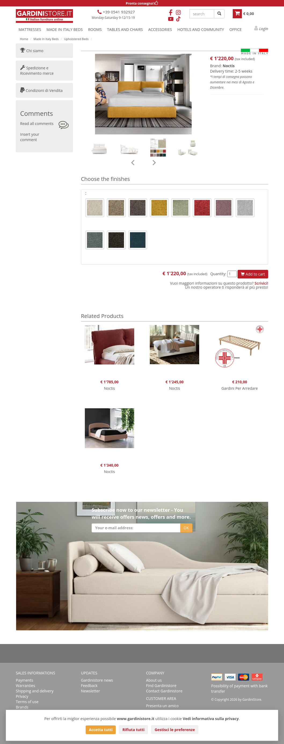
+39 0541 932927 (118, 12)
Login (263, 28)
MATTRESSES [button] (30, 29)
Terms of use (27, 701)
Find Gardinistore (161, 685)
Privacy (22, 696)
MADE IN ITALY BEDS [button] (64, 29)
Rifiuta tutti (133, 729)
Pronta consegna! (142, 3)
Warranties (25, 685)
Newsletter (90, 690)
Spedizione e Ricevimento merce (37, 70)
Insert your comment (29, 137)
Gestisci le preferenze (175, 729)
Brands (22, 707)
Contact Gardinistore (164, 690)
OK (186, 527)
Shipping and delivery (34, 690)
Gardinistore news (97, 680)
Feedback (89, 685)
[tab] (174, 193)
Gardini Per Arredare (239, 388)
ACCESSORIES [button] (160, 29)
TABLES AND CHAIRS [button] (125, 29)
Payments (24, 680)
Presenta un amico (162, 705)
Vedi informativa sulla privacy (211, 718)
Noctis (229, 65)
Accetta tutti (100, 729)
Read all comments (36, 123)
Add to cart (253, 274)
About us (154, 680)
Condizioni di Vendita (41, 90)
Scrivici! (261, 283)
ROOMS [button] (95, 29)
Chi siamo (31, 50)
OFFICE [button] (235, 29)
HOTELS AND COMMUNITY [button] (200, 29)
